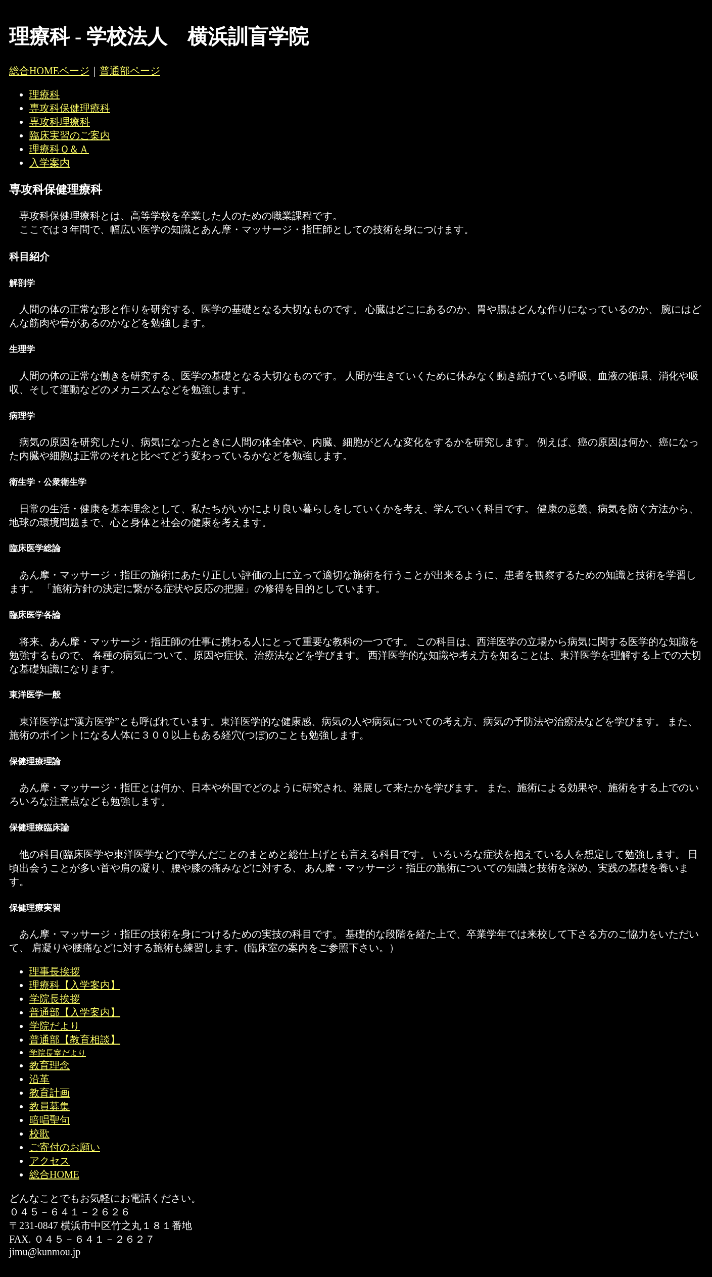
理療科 (44, 94)
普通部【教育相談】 (74, 1039)
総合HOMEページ (49, 70)
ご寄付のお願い (64, 1147)
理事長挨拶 (54, 971)
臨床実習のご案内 (69, 135)
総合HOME (54, 1174)
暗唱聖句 (49, 1119)
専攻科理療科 (59, 121)
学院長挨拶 (54, 998)
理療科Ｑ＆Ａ (59, 149)
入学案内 (49, 162)
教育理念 (49, 1065)
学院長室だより (57, 1053)
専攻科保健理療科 (69, 108)
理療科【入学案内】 (74, 985)
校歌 (39, 1133)
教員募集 (49, 1106)
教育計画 (49, 1092)
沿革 (39, 1079)
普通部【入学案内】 (74, 1012)
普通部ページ (130, 70)
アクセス (49, 1160)
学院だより (54, 1026)
